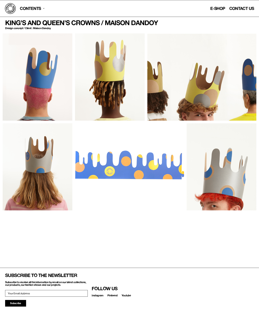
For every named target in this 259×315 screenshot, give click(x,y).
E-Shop (217, 8)
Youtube (126, 295)
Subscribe (15, 303)
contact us (241, 8)
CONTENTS (32, 8)
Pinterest (112, 295)
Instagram (97, 295)
